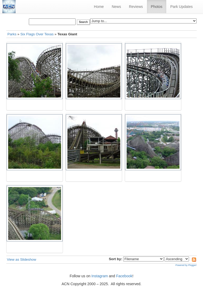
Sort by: (115, 259)
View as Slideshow (21, 259)
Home (99, 6)
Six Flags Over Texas (37, 34)
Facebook (124, 276)
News (116, 6)
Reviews (136, 6)
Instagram (99, 276)
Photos (157, 6)
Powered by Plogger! (186, 265)
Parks (11, 34)
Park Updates (181, 6)
